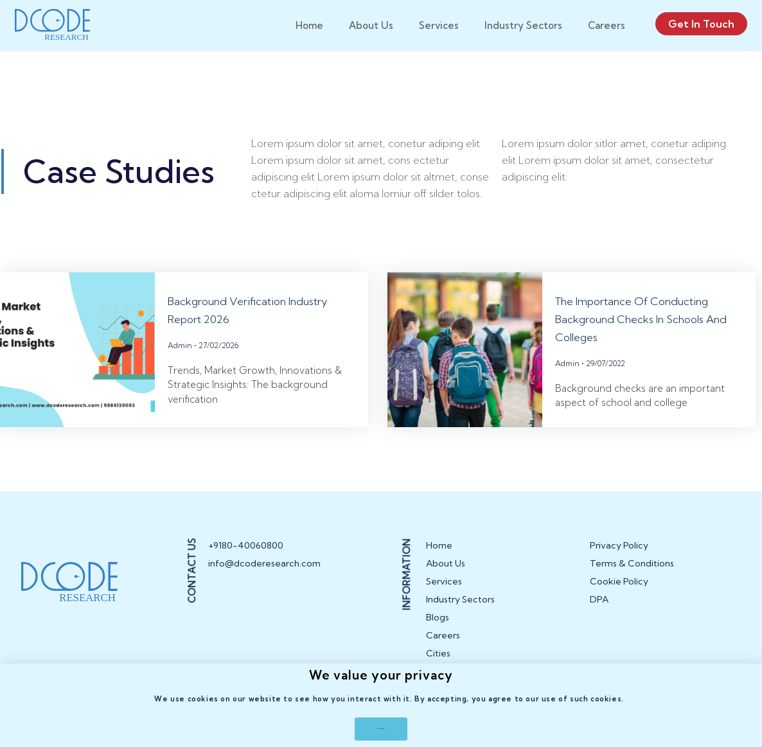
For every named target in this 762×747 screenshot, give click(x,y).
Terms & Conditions (632, 577)
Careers (606, 25)
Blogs (437, 631)
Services (439, 25)
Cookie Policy (619, 595)
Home (309, 25)
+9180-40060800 (245, 559)
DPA (599, 613)
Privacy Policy (619, 559)
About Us (371, 25)
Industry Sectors (523, 25)
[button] (381, 726)
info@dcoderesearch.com (256, 577)
